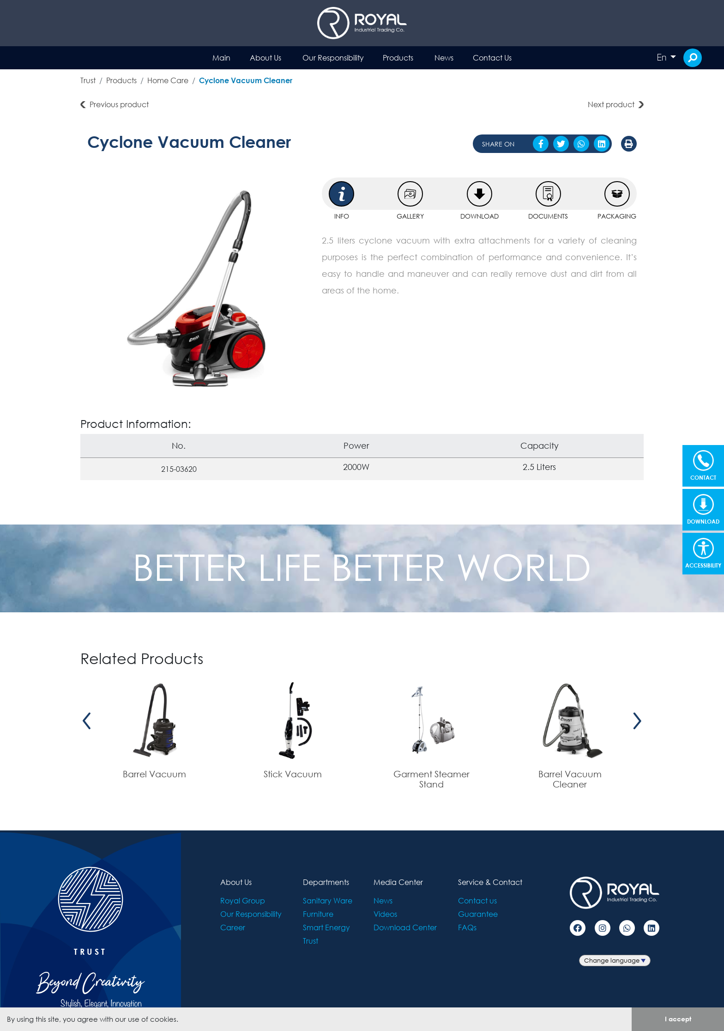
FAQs (467, 927)
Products (398, 57)
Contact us (477, 900)
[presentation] (87, 721)
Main (221, 57)
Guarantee (478, 914)
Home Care (167, 80)
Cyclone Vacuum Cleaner (245, 80)
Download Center (405, 927)
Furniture (318, 914)
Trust (88, 80)
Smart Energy (326, 927)
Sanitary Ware (327, 900)
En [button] (662, 57)
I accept (678, 1019)
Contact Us (492, 57)
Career (232, 927)
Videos (385, 914)
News (443, 57)
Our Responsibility (333, 57)
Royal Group (242, 900)
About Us (265, 57)
